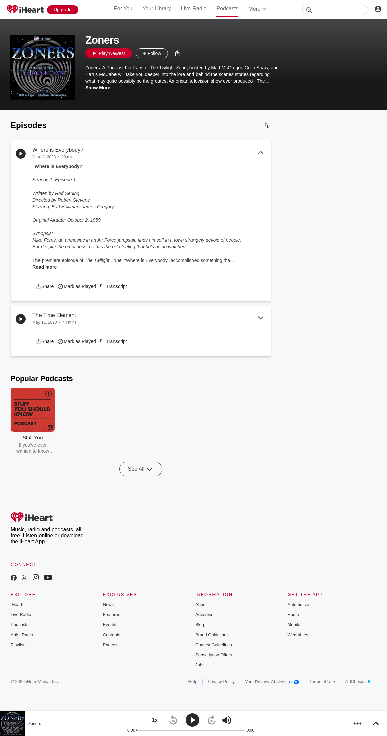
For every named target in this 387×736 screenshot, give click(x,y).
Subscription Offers (213, 654)
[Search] (334, 10)
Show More (97, 87)
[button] (177, 53)
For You (123, 8)
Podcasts (227, 8)
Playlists (19, 644)
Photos (110, 644)
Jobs (199, 664)
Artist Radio (22, 634)
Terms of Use (322, 681)
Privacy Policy (221, 681)
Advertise (204, 614)
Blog (199, 624)
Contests (111, 634)
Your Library (156, 8)
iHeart (16, 604)
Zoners (34, 723)
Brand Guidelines (212, 634)
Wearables (298, 634)
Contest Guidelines (213, 644)
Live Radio (194, 8)
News (108, 604)
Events (110, 624)
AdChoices (358, 681)
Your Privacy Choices (272, 681)
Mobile (294, 624)
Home (293, 614)
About (201, 604)
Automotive (298, 604)
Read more (44, 267)
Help (193, 681)
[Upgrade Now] (62, 9)
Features (111, 614)
